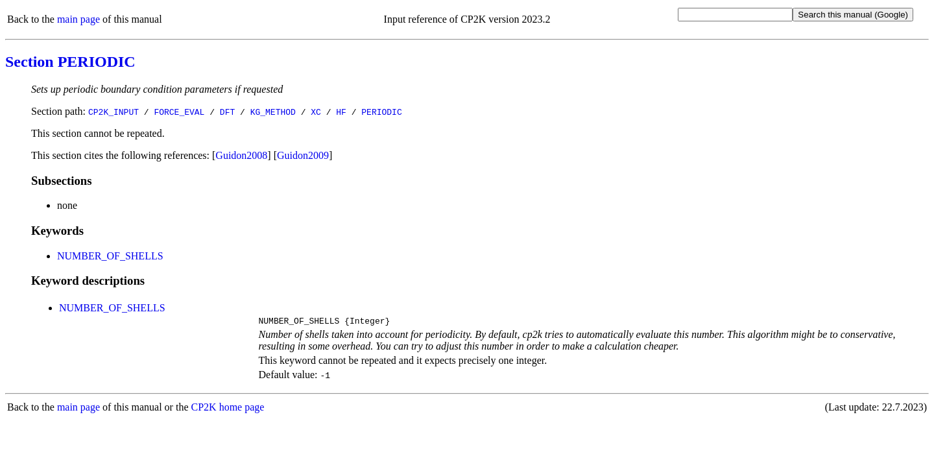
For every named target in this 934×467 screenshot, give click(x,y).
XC (316, 111)
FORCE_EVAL (179, 111)
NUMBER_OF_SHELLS (110, 255)
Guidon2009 (303, 155)
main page (78, 19)
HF (341, 111)
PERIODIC (381, 111)
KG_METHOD (273, 111)
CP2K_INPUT (113, 111)
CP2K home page (228, 408)
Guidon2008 (241, 155)
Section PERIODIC (70, 61)
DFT (227, 111)
